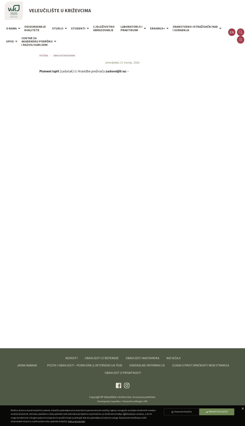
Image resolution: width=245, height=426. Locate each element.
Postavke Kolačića (181, 411)
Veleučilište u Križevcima (117, 397)
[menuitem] (12, 29)
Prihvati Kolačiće (217, 411)
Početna (43, 55)
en (232, 32)
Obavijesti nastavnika (64, 55)
